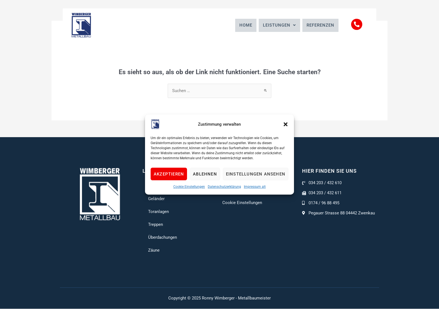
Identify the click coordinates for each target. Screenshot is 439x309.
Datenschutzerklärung (224, 187)
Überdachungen (162, 237)
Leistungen (279, 25)
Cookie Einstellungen (189, 187)
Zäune (154, 250)
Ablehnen (205, 174)
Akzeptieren (169, 174)
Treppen (155, 224)
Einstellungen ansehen (255, 174)
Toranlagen (158, 211)
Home (245, 25)
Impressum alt (255, 187)
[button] (285, 124)
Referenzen (320, 25)
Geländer (156, 199)
